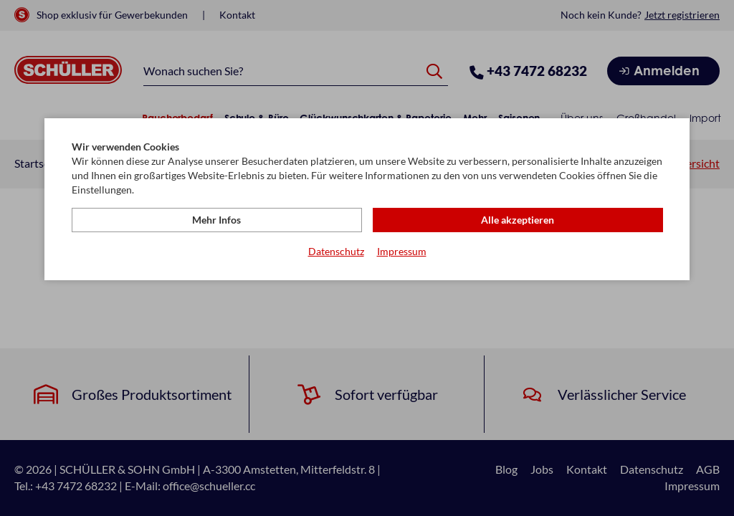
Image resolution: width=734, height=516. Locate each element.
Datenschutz (336, 251)
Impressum (401, 251)
